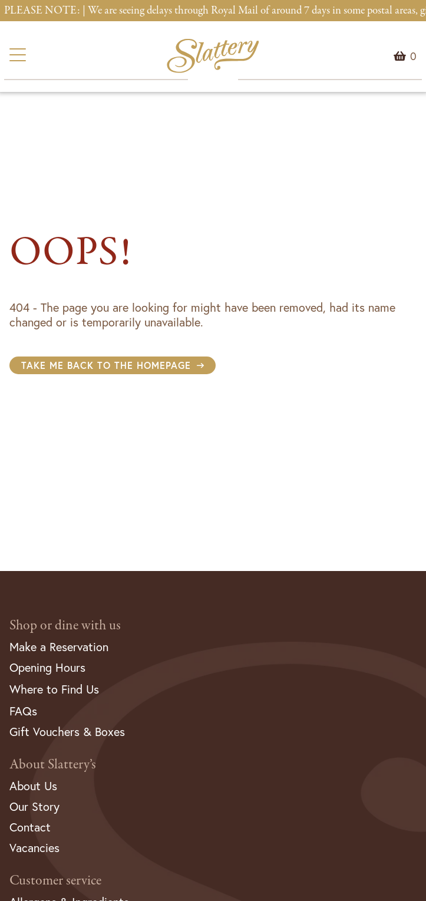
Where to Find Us (54, 689)
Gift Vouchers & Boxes (67, 732)
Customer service (55, 880)
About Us (33, 786)
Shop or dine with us (65, 625)
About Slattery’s (52, 764)
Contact (30, 827)
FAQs (23, 711)
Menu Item (413, 56)
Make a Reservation (58, 647)
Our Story (34, 806)
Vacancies (34, 848)
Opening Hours (47, 667)
